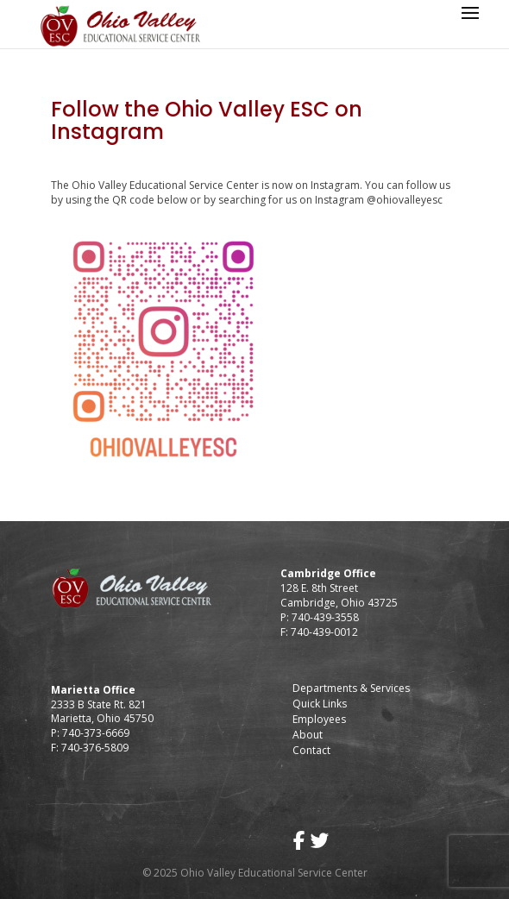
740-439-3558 (324, 617)
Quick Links (319, 703)
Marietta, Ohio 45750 (102, 718)
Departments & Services (351, 688)
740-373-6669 (95, 733)
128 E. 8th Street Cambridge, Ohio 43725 (339, 595)
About (307, 734)
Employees (319, 719)
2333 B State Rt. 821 (99, 704)
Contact (311, 750)
